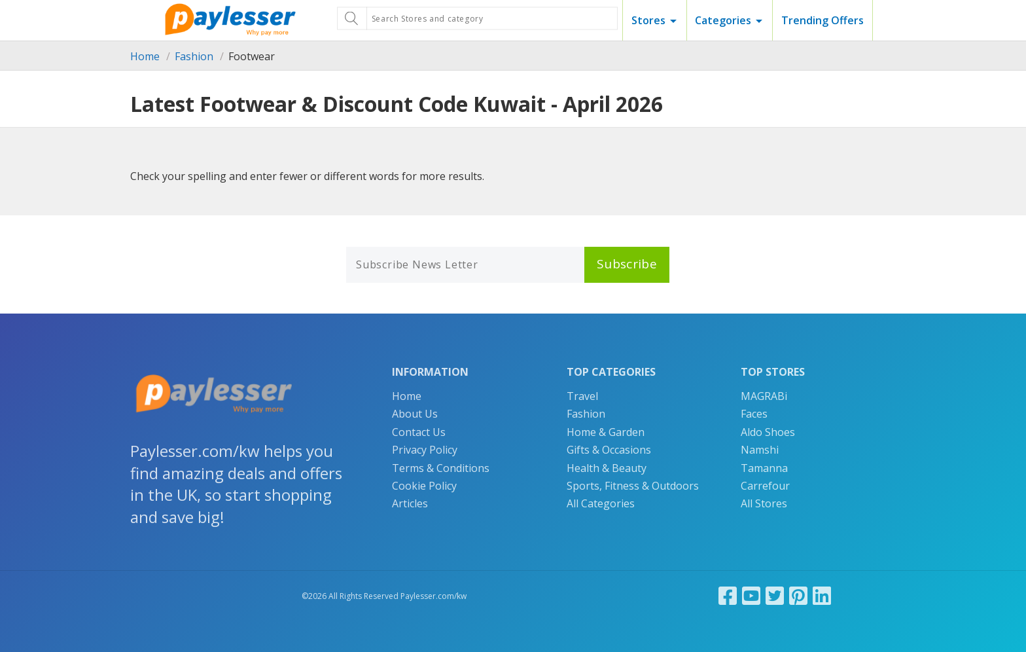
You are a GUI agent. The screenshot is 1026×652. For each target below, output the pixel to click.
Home (145, 56)
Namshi (760, 450)
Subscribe (627, 263)
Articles (410, 503)
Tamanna (764, 468)
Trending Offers (822, 20)
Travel (582, 396)
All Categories (601, 503)
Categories (723, 20)
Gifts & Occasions (609, 450)
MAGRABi (764, 396)
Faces (754, 414)
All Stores (764, 503)
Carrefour (765, 486)
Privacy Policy (424, 450)
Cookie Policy (424, 486)
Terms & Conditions (440, 468)
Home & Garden (606, 432)
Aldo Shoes (768, 432)
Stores (648, 20)
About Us (415, 414)
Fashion (194, 56)
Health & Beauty (606, 468)
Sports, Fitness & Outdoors (633, 486)
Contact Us (419, 432)
